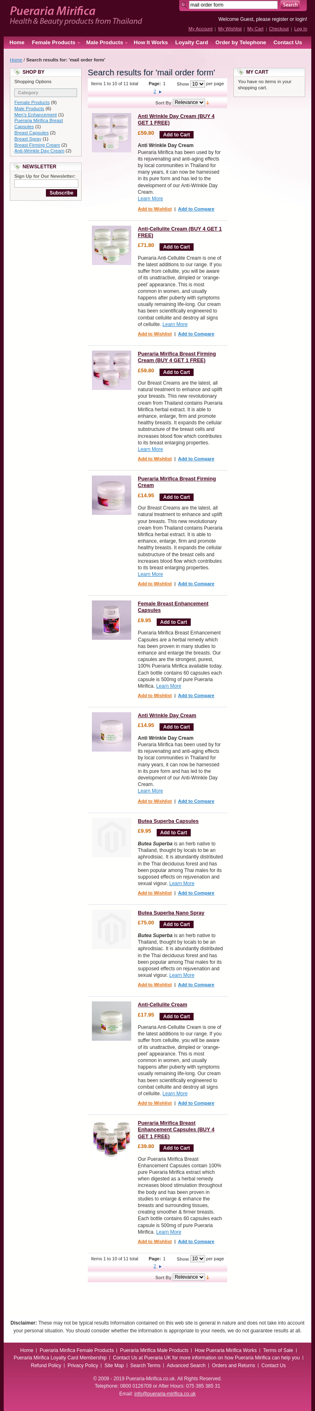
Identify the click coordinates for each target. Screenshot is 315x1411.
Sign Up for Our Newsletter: (44, 176)
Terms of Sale (278, 1350)
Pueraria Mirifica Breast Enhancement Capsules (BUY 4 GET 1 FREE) (176, 1129)
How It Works (151, 42)
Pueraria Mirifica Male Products (154, 1350)
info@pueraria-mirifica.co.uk (165, 1394)
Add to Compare (196, 208)
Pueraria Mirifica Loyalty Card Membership (60, 1358)
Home (17, 42)
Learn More (150, 199)
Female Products (32, 102)
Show (183, 84)
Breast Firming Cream (37, 145)
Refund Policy (46, 1365)
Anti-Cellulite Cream (162, 1005)
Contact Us (288, 42)
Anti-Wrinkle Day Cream (39, 150)
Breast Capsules (31, 132)
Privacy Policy (83, 1365)
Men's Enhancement (35, 114)
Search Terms (145, 1365)
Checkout (279, 28)
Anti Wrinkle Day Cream (167, 715)
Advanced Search (186, 1365)
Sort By (163, 102)
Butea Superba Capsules (168, 821)
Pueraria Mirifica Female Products (77, 1350)
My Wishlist (230, 28)
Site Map (114, 1365)
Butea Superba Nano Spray (171, 913)
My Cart (255, 28)
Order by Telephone (240, 42)
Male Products (29, 108)
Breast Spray (27, 138)
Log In (300, 28)
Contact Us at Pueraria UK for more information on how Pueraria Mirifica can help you (206, 1358)
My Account (200, 28)
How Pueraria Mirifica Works (226, 1350)
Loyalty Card (191, 42)
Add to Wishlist (155, 208)
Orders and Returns (233, 1365)
